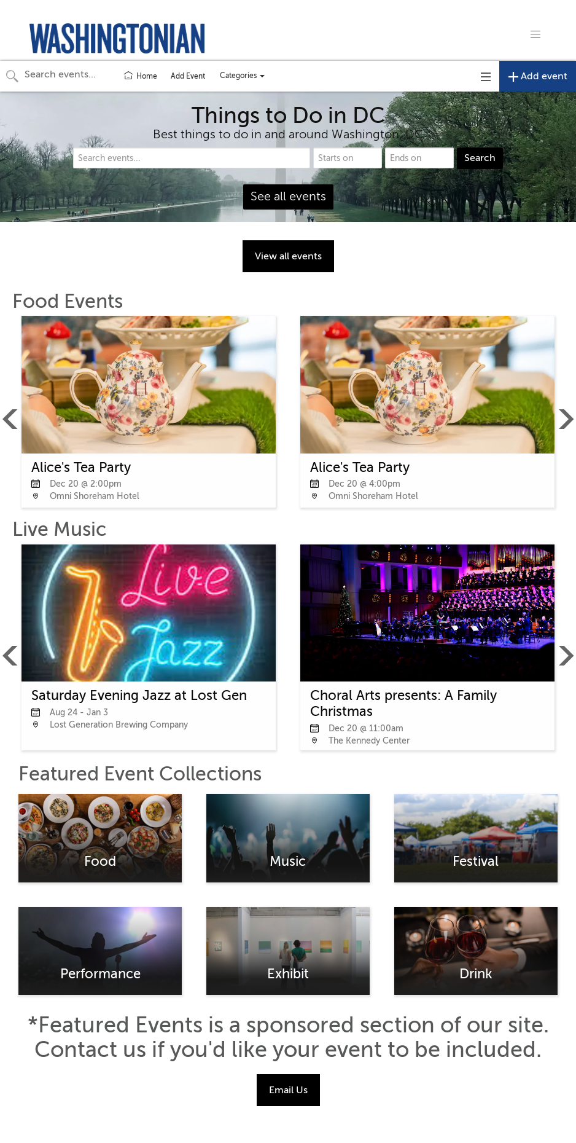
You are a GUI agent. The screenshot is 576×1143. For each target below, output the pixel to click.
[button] (535, 34)
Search (480, 157)
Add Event (188, 76)
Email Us (288, 1090)
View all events (288, 256)
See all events (288, 196)
